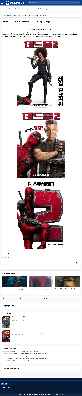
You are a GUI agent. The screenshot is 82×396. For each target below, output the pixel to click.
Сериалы (5, 9)
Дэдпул (4, 257)
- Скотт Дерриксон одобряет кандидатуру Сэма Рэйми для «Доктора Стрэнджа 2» (25, 353)
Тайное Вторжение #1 (18, 331)
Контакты (3, 387)
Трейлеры (40, 9)
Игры (46, 9)
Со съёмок (18, 9)
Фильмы (11, 9)
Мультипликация (32, 9)
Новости (14, 25)
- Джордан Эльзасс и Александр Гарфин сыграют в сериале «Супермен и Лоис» (24, 358)
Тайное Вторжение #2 (18, 316)
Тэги (9, 387)
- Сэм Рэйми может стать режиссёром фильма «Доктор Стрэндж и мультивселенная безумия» (28, 360)
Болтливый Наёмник (38, 33)
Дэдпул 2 (15, 253)
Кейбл (51, 36)
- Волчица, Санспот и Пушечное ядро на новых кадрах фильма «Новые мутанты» (24, 356)
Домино (40, 36)
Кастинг (24, 9)
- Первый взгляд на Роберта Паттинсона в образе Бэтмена (20, 351)
